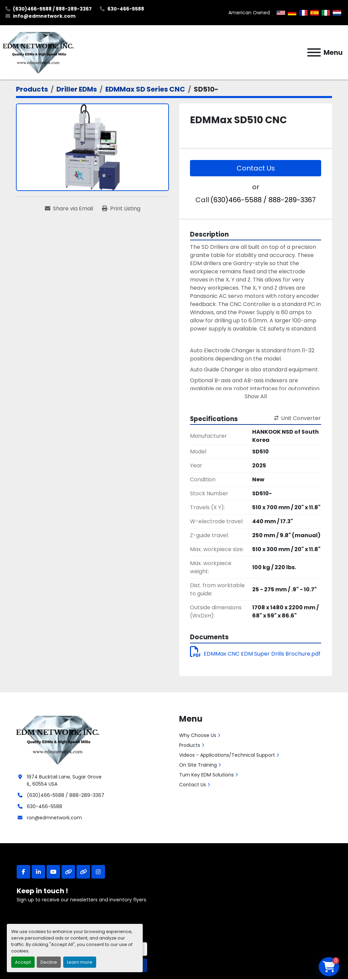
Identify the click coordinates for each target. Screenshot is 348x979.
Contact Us (256, 168)
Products (189, 745)
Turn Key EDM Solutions (206, 774)
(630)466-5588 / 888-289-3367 (52, 8)
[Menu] (314, 52)
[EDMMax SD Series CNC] (145, 89)
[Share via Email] (69, 208)
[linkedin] (38, 872)
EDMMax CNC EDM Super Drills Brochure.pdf (255, 654)
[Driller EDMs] (76, 89)
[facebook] (23, 872)
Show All (256, 396)
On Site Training (198, 764)
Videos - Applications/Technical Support (227, 755)
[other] (68, 872)
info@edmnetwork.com (44, 16)
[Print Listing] (121, 208)
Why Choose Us (197, 735)
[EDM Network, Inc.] (57, 739)
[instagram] (98, 872)
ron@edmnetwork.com (54, 817)
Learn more (79, 962)
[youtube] (53, 872)
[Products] (32, 89)
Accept (23, 962)
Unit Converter (297, 418)
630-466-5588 (125, 8)
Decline (48, 962)
